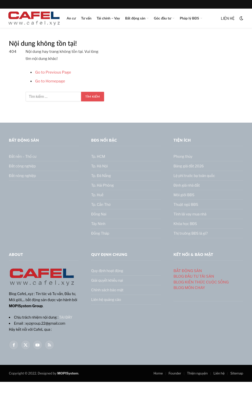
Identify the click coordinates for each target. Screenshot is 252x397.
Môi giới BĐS (184, 195)
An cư (71, 18)
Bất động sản (135, 18)
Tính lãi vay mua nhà (189, 214)
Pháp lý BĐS (189, 18)
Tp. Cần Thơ (101, 204)
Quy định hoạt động (107, 271)
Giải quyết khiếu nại (107, 280)
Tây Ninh (98, 224)
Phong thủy (182, 156)
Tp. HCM (98, 156)
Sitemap (236, 373)
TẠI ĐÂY (65, 317)
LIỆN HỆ (228, 18)
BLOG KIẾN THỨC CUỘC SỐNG (201, 282)
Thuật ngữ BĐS (185, 204)
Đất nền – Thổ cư (22, 156)
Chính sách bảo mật (107, 290)
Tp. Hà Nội (99, 166)
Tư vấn (86, 18)
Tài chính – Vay (108, 18)
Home (158, 373)
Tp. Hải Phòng (102, 185)
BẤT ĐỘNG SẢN (187, 271)
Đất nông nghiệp (22, 175)
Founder (175, 373)
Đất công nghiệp (22, 166)
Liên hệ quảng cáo (106, 299)
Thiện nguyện (197, 373)
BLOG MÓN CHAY (189, 287)
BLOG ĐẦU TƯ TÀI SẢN (193, 276)
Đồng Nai (98, 214)
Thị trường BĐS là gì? (190, 233)
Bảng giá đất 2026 (188, 166)
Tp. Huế (97, 195)
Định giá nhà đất (186, 185)
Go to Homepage (50, 81)
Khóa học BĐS (185, 224)
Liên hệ (219, 373)
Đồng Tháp (100, 233)
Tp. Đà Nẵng (101, 175)
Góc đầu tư (162, 18)
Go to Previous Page (53, 72)
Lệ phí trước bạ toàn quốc (194, 175)
